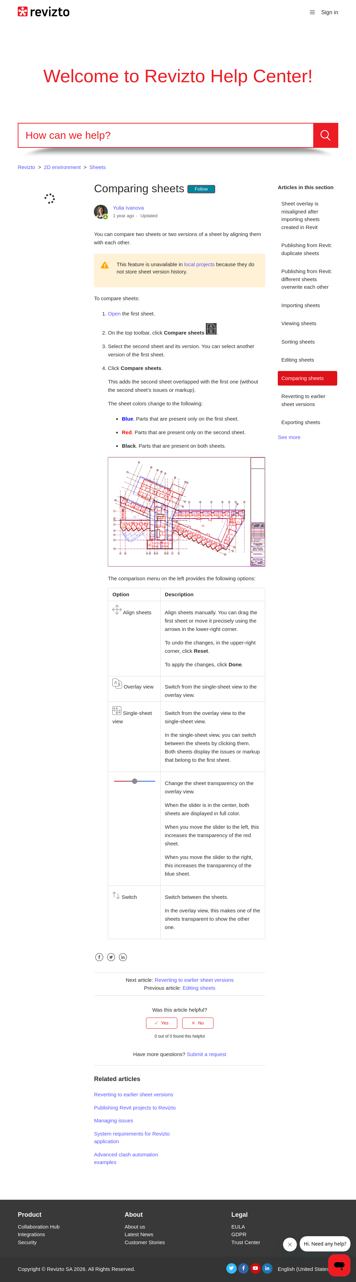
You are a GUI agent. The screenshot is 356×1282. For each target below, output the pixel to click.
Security (27, 1242)
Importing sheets (300, 305)
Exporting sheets (300, 422)
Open (114, 314)
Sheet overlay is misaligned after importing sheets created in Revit (300, 215)
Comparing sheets (302, 378)
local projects (199, 264)
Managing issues (113, 1120)
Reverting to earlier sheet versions (303, 400)
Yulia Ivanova (128, 208)
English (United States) (305, 1269)
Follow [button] (201, 189)
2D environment (62, 167)
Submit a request (206, 1054)
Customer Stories (144, 1242)
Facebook (99, 962)
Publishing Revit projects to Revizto (135, 1108)
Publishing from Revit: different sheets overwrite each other (306, 279)
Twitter (111, 962)
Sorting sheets (298, 342)
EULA (238, 1227)
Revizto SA (59, 1269)
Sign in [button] (329, 12)
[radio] (161, 1023)
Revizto (26, 167)
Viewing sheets (298, 323)
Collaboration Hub (38, 1227)
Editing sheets (297, 360)
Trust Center (246, 1242)
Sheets (97, 167)
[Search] (166, 135)
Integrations (31, 1234)
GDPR (239, 1234)
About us (134, 1227)
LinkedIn (123, 962)
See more (289, 437)
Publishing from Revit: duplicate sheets (306, 249)
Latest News (138, 1234)
